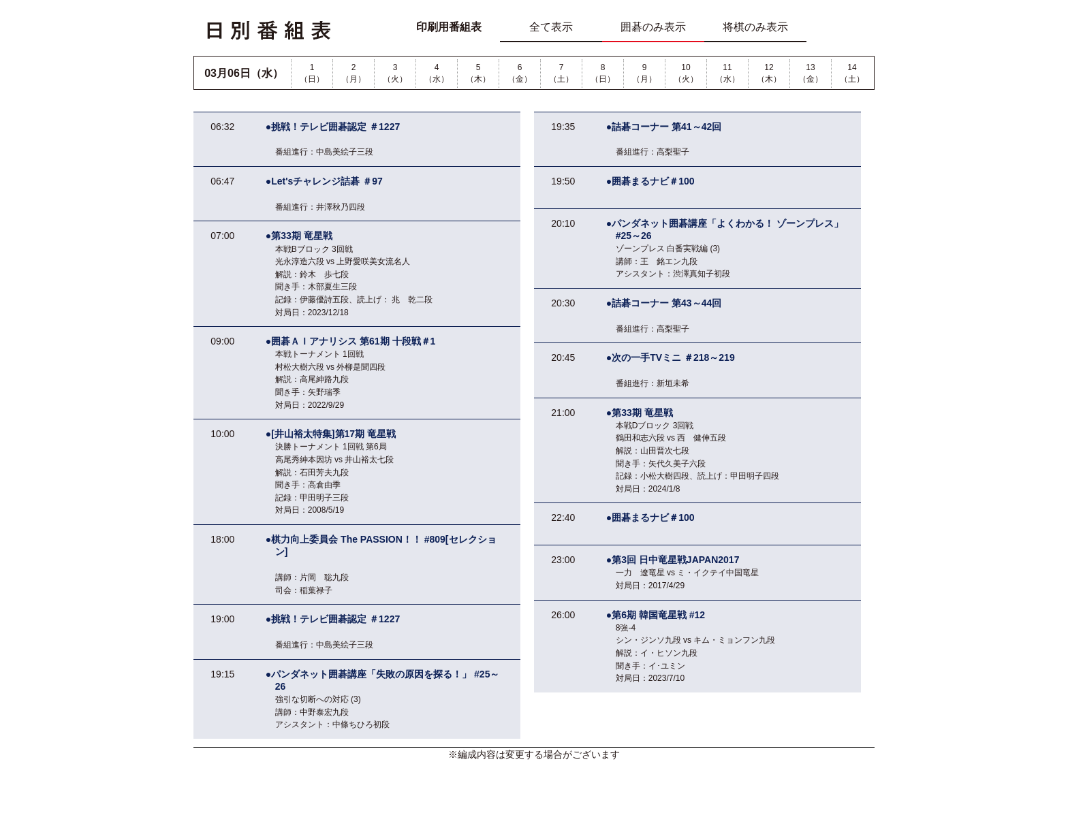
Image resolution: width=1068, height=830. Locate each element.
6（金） (519, 73)
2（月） (353, 73)
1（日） (312, 73)
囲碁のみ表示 (653, 27)
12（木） (769, 73)
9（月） (644, 73)
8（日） (603, 73)
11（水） (727, 73)
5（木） (478, 73)
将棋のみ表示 (755, 27)
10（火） (686, 73)
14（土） (852, 73)
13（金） (810, 73)
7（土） (561, 73)
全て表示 (551, 27)
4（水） (436, 73)
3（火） (395, 73)
